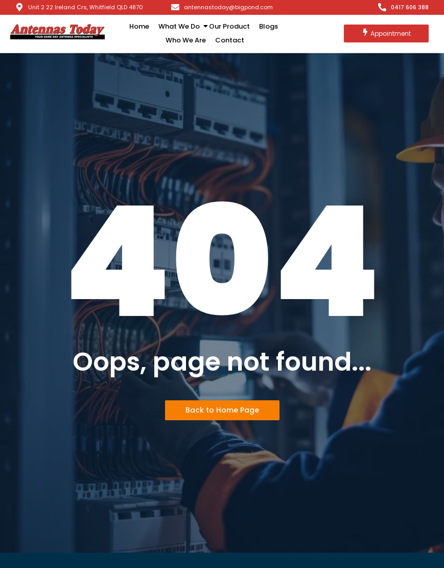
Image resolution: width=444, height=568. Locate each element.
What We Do (180, 26)
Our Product (229, 26)
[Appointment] (386, 33)
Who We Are (186, 40)
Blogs (268, 26)
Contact (229, 40)
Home (139, 26)
